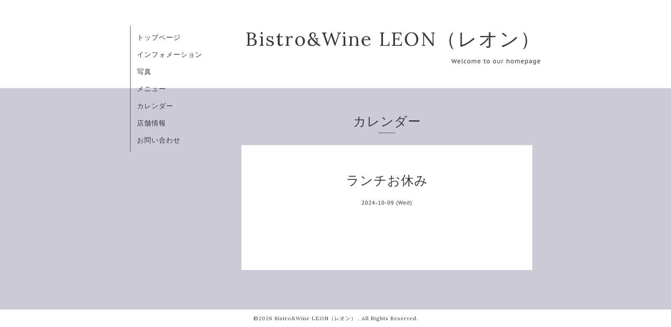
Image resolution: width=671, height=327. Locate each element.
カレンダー (155, 105)
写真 (144, 71)
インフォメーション (169, 54)
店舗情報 (151, 123)
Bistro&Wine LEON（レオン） (393, 39)
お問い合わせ (159, 140)
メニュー (151, 88)
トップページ (159, 37)
